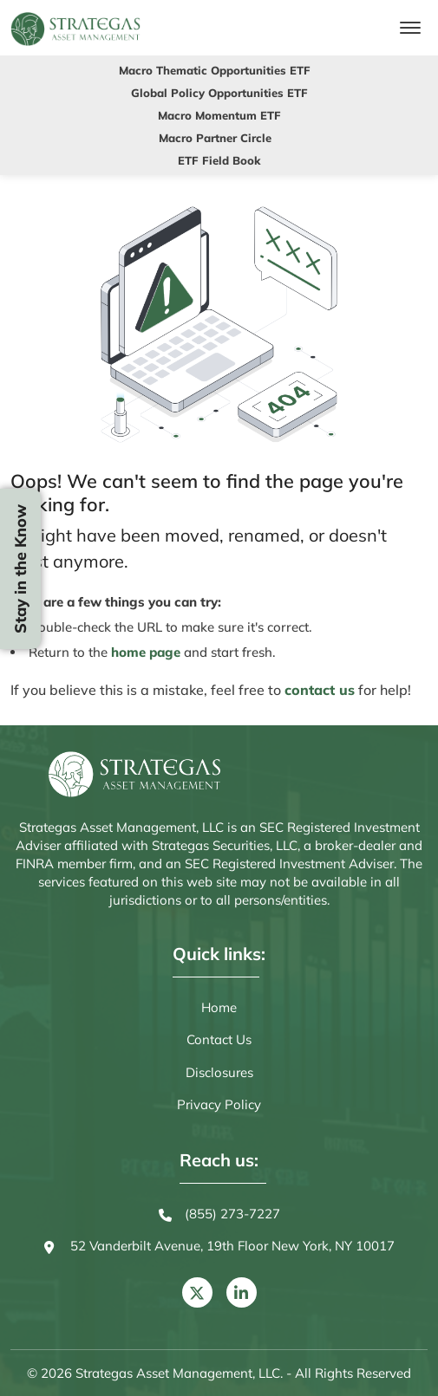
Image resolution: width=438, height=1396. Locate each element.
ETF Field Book (219, 160)
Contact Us (219, 1039)
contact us (319, 689)
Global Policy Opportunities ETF (219, 93)
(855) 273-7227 (219, 1214)
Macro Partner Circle (215, 138)
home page (145, 652)
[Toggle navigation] (410, 28)
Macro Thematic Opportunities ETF (215, 70)
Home (219, 1007)
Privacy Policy (219, 1104)
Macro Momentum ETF (219, 115)
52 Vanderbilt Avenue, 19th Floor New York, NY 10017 (219, 1246)
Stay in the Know (20, 568)
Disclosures (219, 1072)
